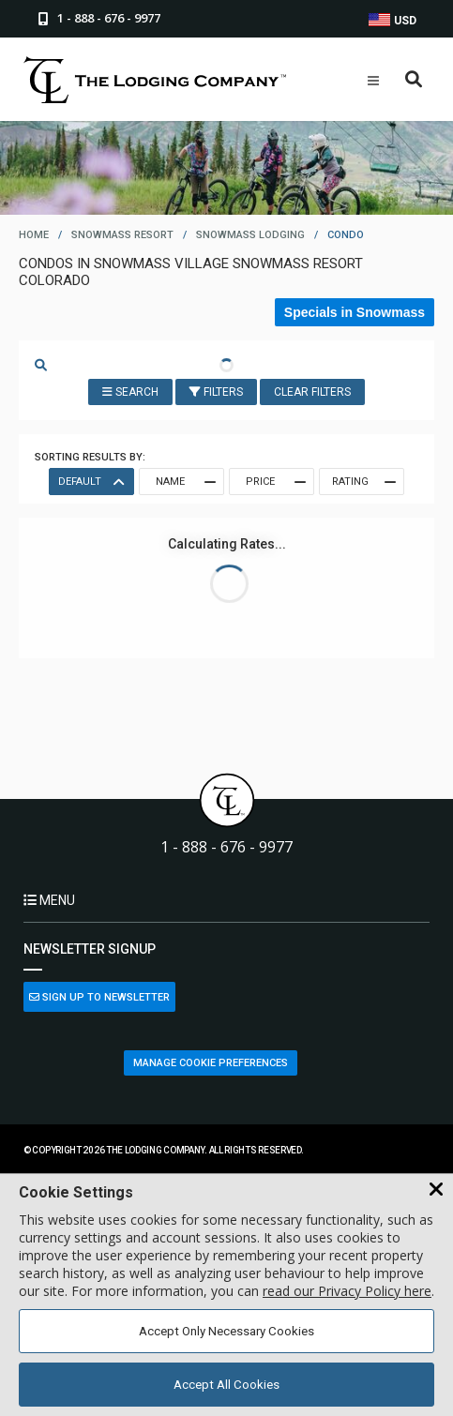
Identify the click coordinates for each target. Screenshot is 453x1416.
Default (90, 481)
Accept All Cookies (226, 1385)
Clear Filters (312, 392)
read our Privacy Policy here (347, 1291)
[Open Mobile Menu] (373, 80)
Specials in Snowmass (354, 312)
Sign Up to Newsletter (99, 997)
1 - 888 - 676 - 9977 (226, 847)
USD (392, 20)
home (34, 235)
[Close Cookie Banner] (436, 1190)
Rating (363, 481)
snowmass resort (122, 235)
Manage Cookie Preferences (210, 1063)
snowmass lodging (250, 235)
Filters (216, 392)
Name (185, 481)
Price (275, 481)
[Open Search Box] (414, 80)
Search (130, 392)
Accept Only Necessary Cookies (226, 1331)
